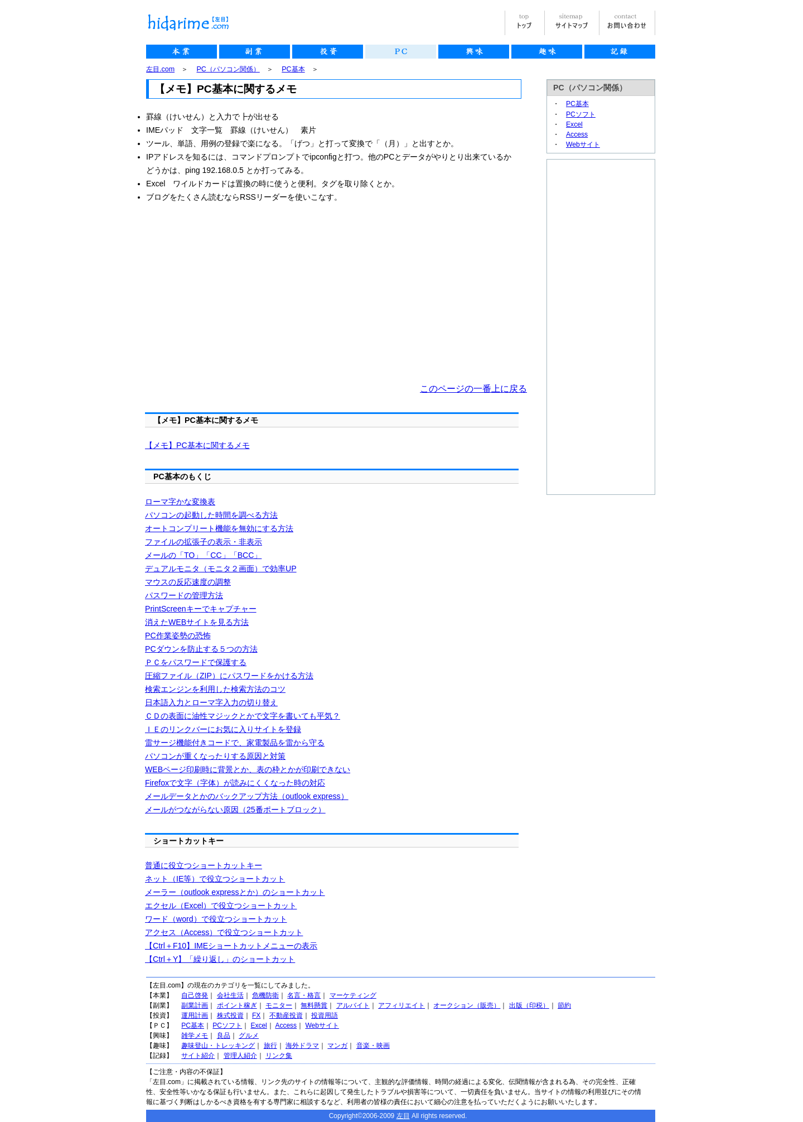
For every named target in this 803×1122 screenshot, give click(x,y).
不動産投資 (286, 1015)
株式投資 (230, 1015)
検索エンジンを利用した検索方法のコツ (215, 689)
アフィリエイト (401, 1005)
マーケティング (353, 995)
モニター (278, 1005)
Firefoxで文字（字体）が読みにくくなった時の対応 (235, 782)
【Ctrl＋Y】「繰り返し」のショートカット (220, 959)
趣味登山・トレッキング (218, 1045)
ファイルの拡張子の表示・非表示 (203, 541)
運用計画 (194, 1015)
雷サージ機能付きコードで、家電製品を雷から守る (235, 742)
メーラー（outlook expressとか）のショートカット (235, 892)
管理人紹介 (240, 1056)
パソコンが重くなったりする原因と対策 (215, 756)
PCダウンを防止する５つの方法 (201, 648)
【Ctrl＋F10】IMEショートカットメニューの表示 (231, 945)
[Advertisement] (239, 293)
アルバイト (353, 1005)
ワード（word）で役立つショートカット (216, 918)
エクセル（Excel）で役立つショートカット (221, 905)
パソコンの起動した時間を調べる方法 (211, 515)
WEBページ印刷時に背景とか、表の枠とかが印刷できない (247, 769)
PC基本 (293, 69)
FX (256, 1015)
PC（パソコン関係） (228, 69)
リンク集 (278, 1056)
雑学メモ (194, 1035)
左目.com (160, 69)
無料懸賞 (314, 1005)
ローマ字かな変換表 (180, 501)
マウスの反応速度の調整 (188, 581)
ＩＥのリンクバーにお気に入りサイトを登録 (223, 729)
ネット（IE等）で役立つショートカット (215, 878)
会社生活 (230, 995)
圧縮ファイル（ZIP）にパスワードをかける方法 (229, 675)
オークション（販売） (466, 1005)
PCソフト (581, 114)
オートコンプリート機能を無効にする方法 (219, 528)
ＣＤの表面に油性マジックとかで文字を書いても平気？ (242, 715)
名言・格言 (304, 995)
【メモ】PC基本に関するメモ (197, 445)
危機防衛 (265, 995)
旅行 (270, 1045)
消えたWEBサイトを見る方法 (197, 622)
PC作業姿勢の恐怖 (178, 635)
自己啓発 (194, 995)
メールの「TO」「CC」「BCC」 (203, 555)
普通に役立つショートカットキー (203, 865)
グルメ (249, 1035)
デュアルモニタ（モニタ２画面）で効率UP (221, 568)
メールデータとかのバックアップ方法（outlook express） (247, 796)
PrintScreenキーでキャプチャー (201, 608)
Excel (574, 124)
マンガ (337, 1045)
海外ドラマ (302, 1045)
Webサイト (583, 144)
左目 (403, 1116)
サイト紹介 (198, 1056)
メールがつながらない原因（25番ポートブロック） (235, 809)
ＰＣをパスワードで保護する (195, 662)
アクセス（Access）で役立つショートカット (224, 932)
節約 (564, 1005)
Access (577, 134)
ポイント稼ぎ (237, 1005)
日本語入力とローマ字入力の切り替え (211, 702)
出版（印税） (529, 1005)
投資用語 (324, 1015)
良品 (223, 1035)
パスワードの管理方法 (184, 595)
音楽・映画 (373, 1045)
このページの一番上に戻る (473, 388)
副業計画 (194, 1005)
